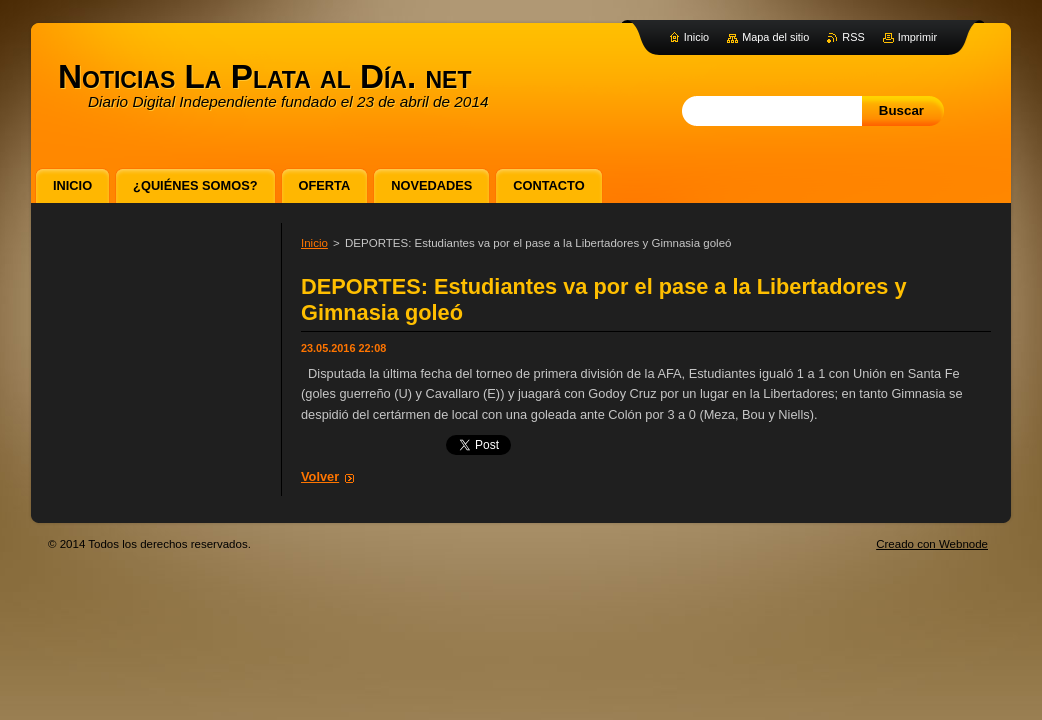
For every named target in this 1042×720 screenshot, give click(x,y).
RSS (853, 37)
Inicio (314, 243)
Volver (320, 476)
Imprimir (917, 37)
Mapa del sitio (775, 37)
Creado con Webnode (932, 544)
